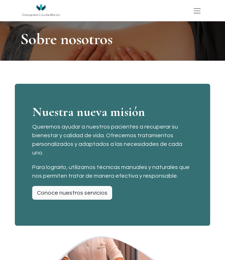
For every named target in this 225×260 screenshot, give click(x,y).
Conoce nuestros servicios (72, 193)
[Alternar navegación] (197, 10)
